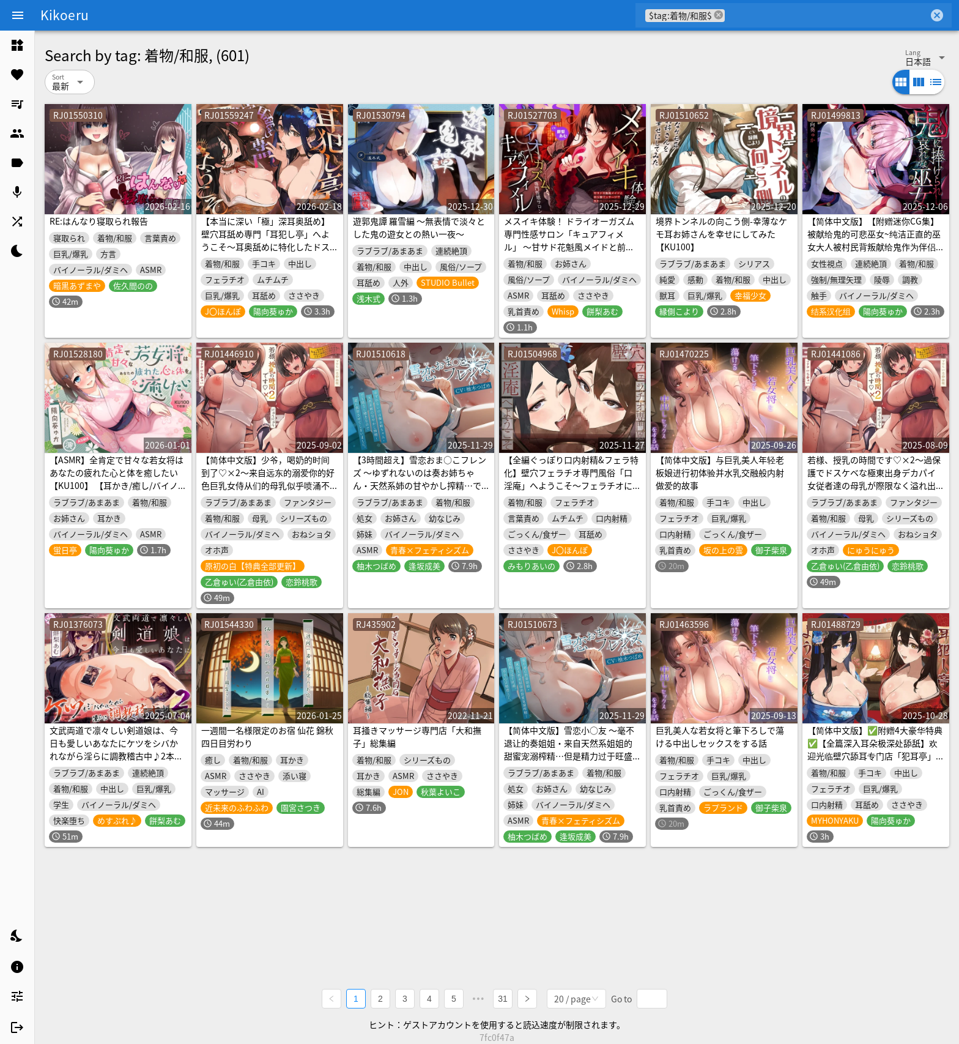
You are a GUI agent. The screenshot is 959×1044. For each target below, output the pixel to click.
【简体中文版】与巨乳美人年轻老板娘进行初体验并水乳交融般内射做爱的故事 (720, 472)
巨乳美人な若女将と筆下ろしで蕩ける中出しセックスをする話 (720, 736)
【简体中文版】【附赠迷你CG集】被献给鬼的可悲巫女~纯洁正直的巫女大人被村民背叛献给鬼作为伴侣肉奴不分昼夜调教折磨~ (874, 240)
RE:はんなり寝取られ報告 (99, 221)
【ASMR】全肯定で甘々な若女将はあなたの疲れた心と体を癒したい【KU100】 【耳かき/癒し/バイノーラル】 (116, 478)
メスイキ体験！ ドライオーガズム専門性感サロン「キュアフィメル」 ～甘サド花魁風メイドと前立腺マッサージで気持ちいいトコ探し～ (569, 246)
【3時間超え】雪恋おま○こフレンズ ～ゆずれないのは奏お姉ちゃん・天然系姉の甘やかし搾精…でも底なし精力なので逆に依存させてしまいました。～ (419, 485)
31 (503, 999)
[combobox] (826, 15)
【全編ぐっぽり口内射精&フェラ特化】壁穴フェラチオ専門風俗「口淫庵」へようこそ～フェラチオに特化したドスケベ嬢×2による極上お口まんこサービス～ (571, 485)
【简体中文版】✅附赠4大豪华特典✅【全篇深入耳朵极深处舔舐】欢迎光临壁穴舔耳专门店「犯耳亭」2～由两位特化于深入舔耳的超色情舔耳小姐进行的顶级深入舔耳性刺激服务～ (874, 762)
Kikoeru (64, 15)
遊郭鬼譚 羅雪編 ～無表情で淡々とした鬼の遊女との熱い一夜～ (419, 227)
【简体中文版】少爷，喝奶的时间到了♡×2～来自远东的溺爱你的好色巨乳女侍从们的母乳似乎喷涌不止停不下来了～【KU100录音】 (268, 478)
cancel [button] (718, 15)
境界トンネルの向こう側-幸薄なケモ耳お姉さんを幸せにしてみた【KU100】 (721, 234)
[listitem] (17, 45)
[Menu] (17, 15)
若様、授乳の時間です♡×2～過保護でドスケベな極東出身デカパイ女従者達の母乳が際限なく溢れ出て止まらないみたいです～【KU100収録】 (874, 485)
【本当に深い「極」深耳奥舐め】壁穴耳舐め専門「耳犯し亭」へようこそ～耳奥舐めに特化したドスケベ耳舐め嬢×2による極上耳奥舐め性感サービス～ (268, 246)
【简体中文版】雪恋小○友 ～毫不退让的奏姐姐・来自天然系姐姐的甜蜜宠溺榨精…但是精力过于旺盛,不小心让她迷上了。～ (569, 749)
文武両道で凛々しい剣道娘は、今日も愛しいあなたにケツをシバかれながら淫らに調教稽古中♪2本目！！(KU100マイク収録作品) (114, 749)
